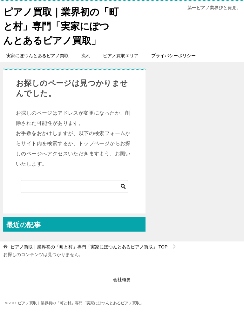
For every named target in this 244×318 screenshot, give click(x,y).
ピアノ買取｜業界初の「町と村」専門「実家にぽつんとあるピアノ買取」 (61, 25)
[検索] (74, 186)
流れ (85, 55)
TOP (88, 246)
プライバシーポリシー (173, 55)
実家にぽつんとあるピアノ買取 (37, 55)
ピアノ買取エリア (121, 55)
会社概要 (122, 279)
